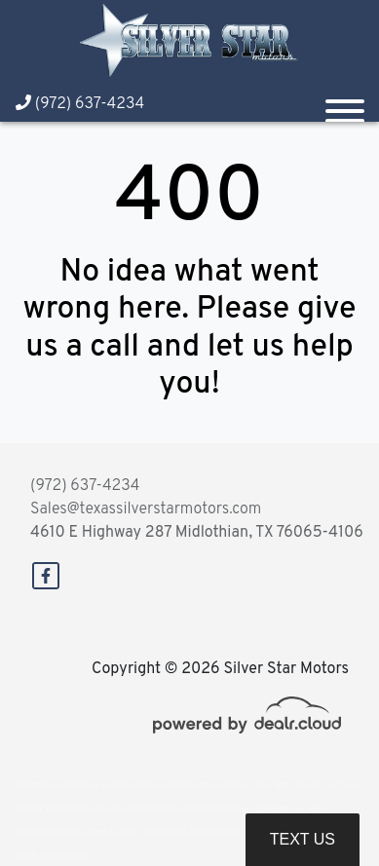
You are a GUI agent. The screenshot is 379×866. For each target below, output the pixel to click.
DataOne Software (326, 785)
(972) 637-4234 (80, 104)
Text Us (302, 839)
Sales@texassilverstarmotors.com (145, 509)
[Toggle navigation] (345, 103)
